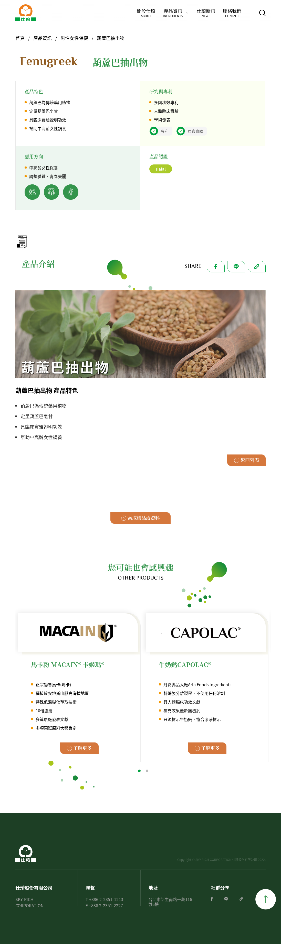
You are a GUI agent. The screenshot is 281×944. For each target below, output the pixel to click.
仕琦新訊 (206, 12)
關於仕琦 (146, 12)
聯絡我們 (232, 12)
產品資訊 (173, 12)
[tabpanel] (79, 687)
